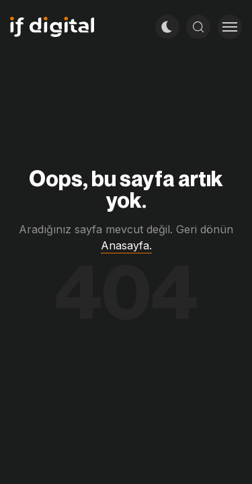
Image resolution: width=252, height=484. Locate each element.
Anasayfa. (126, 245)
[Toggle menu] (230, 27)
